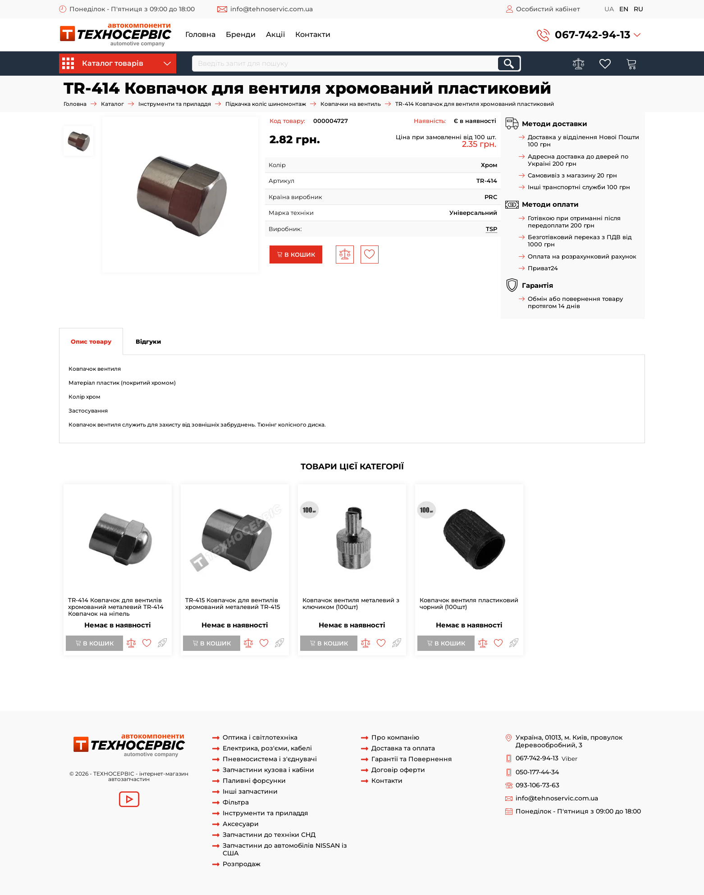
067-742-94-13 (593, 34)
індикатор (582, 694)
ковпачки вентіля (315, 677)
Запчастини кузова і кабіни (268, 770)
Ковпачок (330, 694)
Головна (200, 34)
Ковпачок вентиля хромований (122, 677)
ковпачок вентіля (258, 677)
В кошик (296, 254)
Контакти (312, 34)
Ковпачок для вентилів (170, 694)
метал (496, 694)
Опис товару (91, 341)
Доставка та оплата (403, 748)
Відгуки (148, 341)
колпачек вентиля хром (162, 685)
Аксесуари (241, 824)
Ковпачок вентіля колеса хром (547, 677)
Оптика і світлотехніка (260, 737)
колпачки (442, 694)
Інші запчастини (250, 791)
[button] (588, 34)
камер (177, 702)
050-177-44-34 (537, 772)
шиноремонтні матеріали (98, 702)
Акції (275, 34)
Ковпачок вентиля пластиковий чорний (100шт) (469, 603)
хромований (545, 694)
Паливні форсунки (254, 781)
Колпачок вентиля (201, 677)
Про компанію (395, 737)
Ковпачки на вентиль (350, 103)
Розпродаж (242, 864)
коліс (198, 702)
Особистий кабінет (548, 9)
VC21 (419, 677)
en (623, 9)
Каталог (112, 103)
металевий (407, 694)
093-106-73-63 (537, 785)
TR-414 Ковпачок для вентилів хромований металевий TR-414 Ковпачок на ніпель (116, 606)
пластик (471, 694)
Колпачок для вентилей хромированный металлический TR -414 (448, 685)
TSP (491, 228)
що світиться (619, 694)
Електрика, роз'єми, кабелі (267, 748)
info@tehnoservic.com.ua (271, 9)
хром (515, 694)
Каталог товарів (116, 63)
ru (638, 9)
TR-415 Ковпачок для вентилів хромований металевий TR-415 (232, 603)
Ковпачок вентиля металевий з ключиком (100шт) (350, 603)
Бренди (241, 34)
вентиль (152, 702)
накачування (228, 702)
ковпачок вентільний (377, 677)
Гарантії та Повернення (411, 759)
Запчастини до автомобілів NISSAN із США (285, 849)
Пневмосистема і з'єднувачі (270, 759)
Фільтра (236, 802)
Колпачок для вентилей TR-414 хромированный (274, 685)
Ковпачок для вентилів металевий (260, 694)
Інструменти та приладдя (174, 103)
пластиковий (368, 694)
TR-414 (559, 685)
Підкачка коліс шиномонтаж (265, 103)
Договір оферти (398, 770)
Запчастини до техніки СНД (269, 835)
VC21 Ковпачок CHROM (463, 677)
